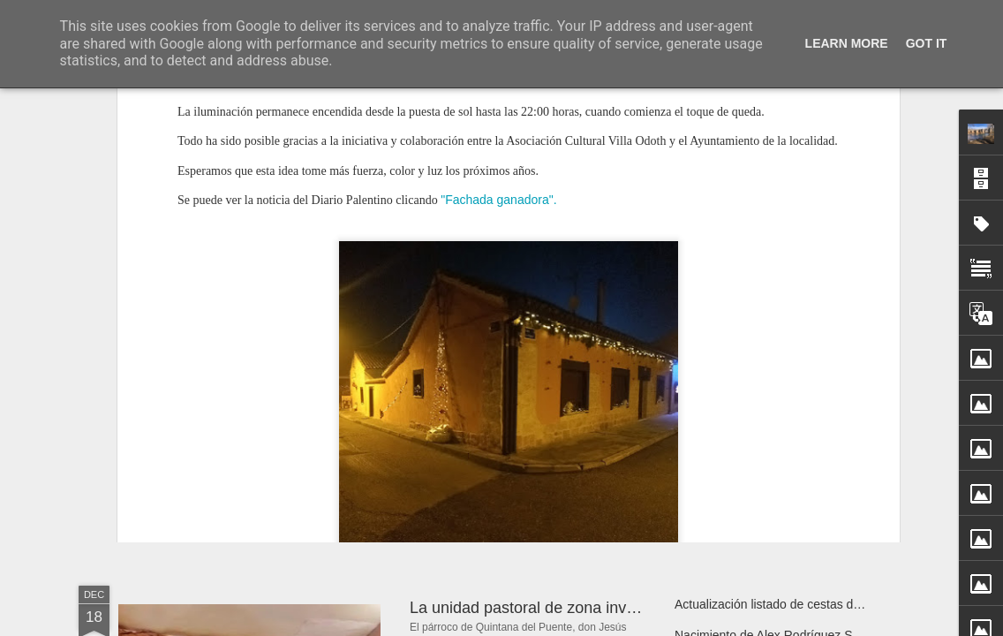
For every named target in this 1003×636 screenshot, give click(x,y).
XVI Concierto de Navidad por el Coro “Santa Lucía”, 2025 (834, 408)
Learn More (846, 43)
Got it (926, 43)
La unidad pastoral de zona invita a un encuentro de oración (621, 608)
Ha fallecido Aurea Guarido (245, 410)
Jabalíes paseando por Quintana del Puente (565, 441)
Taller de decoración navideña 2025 (772, 439)
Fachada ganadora (508, 395)
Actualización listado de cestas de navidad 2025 (806, 604)
